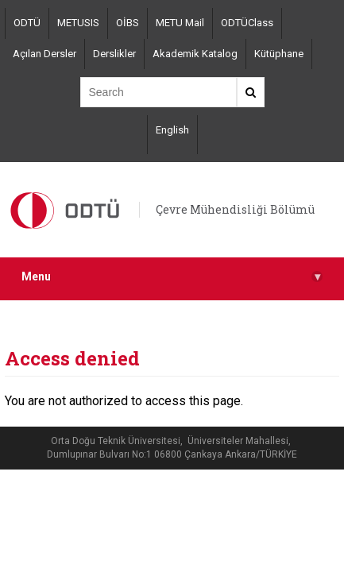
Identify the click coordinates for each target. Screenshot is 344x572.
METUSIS (78, 23)
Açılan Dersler (44, 54)
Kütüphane (278, 54)
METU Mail (180, 23)
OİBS (127, 23)
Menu (172, 277)
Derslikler (114, 54)
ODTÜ (27, 23)
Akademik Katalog (195, 54)
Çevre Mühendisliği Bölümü (235, 209)
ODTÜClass (247, 23)
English (172, 130)
